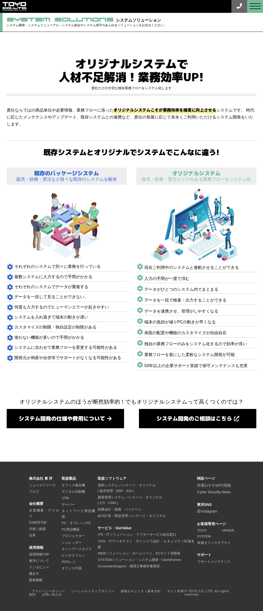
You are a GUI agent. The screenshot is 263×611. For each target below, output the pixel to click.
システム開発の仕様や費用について (65, 418)
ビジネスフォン (73, 555)
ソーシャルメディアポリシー (93, 591)
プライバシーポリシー (48, 591)
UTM (65, 498)
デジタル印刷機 (73, 492)
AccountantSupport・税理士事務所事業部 (129, 566)
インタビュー (39, 567)
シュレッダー (72, 542)
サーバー (68, 504)
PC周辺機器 (71, 530)
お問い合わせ (52, 595)
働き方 (34, 574)
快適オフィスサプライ (214, 543)
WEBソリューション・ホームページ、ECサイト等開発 (139, 553)
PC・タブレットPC (76, 523)
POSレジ (68, 562)
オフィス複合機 (73, 485)
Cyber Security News (214, 492)
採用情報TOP (39, 554)
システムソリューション (93, 22)
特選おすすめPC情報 (214, 485)
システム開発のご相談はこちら (197, 418)
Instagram (207, 511)
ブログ (34, 492)
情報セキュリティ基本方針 (141, 591)
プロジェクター (73, 536)
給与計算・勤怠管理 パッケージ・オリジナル (132, 516)
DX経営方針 (38, 523)
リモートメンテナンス (214, 561)
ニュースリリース (42, 485)
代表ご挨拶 (37, 529)
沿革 (32, 535)
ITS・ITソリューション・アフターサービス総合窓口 (137, 535)
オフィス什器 (72, 568)
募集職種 (35, 580)
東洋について (39, 561)
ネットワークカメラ (77, 549)
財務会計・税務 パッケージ (119, 509)
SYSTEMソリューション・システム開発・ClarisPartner (139, 560)
